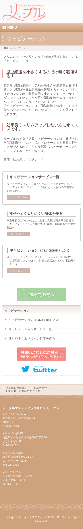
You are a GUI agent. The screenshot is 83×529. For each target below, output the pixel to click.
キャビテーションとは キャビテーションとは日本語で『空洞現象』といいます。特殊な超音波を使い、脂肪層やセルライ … (41, 261)
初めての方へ (42, 388)
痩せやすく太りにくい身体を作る (35, 214)
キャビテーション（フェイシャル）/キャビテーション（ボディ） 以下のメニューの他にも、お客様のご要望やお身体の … (40, 187)
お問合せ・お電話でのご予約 (23, 391)
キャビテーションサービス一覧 (34, 177)
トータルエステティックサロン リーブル (43, 517)
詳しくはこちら (19, 197)
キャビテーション (17, 311)
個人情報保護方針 (16, 388)
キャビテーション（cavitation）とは (39, 250)
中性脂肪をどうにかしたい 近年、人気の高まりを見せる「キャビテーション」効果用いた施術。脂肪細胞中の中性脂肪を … (41, 224)
